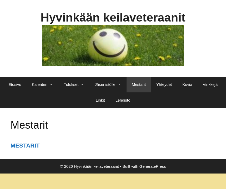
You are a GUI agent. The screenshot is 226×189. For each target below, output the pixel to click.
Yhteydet (164, 84)
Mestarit (139, 84)
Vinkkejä (210, 84)
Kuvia (187, 84)
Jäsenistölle (110, 84)
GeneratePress (152, 166)
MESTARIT (25, 145)
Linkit (100, 100)
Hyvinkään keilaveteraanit (113, 17)
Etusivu (14, 84)
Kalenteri (45, 84)
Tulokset (76, 84)
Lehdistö (122, 100)
